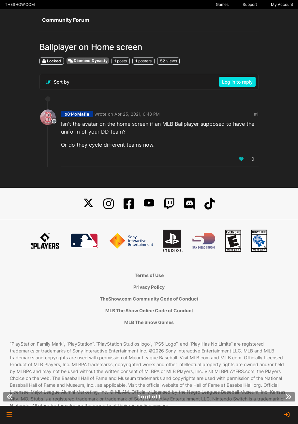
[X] (88, 204)
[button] (9, 414)
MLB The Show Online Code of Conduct (149, 310)
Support (250, 4)
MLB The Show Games (149, 322)
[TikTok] (209, 204)
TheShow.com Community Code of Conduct (149, 299)
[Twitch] (169, 204)
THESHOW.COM (20, 4)
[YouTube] (149, 204)
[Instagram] (108, 204)
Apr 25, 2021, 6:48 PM (137, 114)
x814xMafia (77, 114)
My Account (282, 4)
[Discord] (189, 204)
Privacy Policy (149, 287)
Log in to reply (237, 82)
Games (222, 4)
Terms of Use (149, 275)
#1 (256, 114)
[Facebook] (129, 204)
